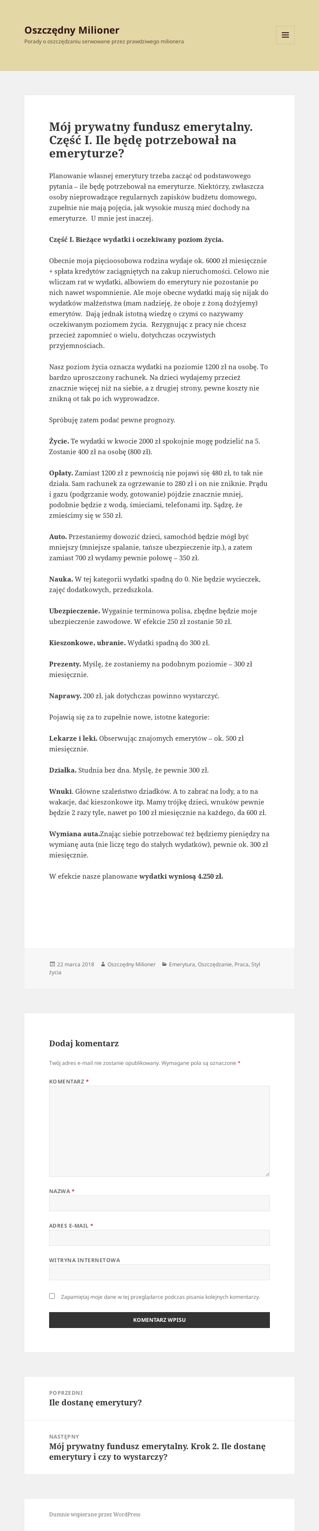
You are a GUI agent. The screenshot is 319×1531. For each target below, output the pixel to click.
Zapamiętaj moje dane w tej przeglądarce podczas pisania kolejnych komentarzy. (160, 1297)
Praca (241, 964)
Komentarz (69, 1081)
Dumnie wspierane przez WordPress (94, 1514)
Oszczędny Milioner (71, 29)
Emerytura (182, 964)
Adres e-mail (71, 1225)
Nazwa (62, 1191)
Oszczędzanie (215, 964)
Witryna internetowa (84, 1260)
